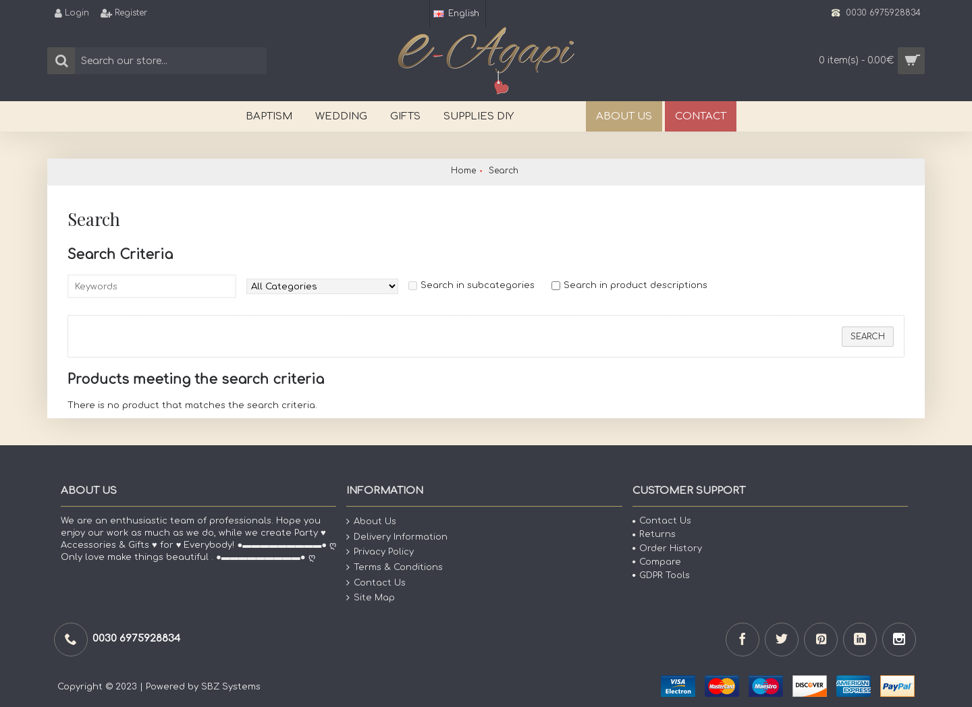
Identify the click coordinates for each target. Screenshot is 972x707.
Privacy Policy (380, 552)
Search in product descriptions (635, 285)
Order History (667, 548)
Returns (654, 534)
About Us (371, 522)
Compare (656, 562)
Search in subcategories (478, 285)
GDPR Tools (661, 575)
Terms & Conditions (394, 568)
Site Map (370, 598)
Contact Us (376, 582)
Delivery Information (397, 537)
